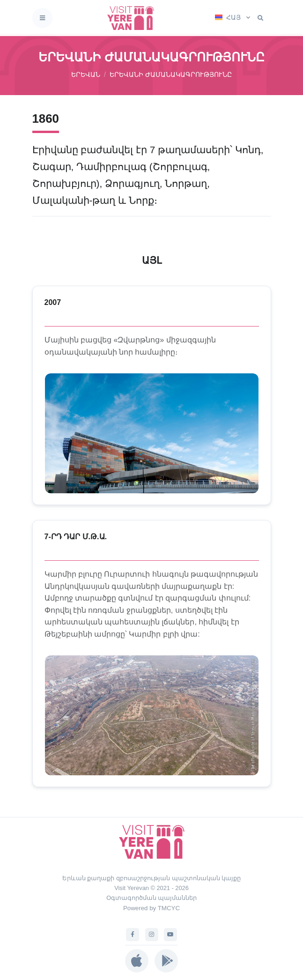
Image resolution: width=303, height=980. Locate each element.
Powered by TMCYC (151, 908)
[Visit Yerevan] (133, 18)
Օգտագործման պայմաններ (151, 897)
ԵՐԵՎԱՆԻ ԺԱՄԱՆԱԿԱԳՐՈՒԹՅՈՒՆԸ (171, 74)
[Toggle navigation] (42, 18)
